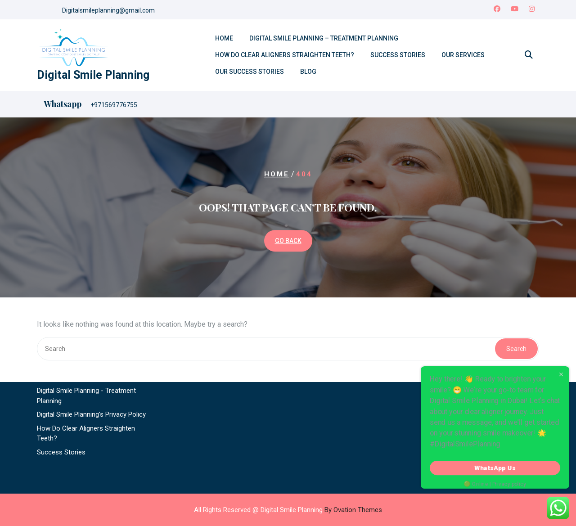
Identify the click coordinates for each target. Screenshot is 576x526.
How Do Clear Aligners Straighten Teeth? (284, 54)
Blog (308, 71)
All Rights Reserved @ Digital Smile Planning (288, 510)
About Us (50, 343)
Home (224, 38)
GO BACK (288, 240)
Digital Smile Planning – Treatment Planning (323, 38)
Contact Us (53, 357)
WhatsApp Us (495, 468)
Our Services (463, 54)
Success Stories (397, 54)
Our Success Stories (249, 71)
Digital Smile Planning (93, 74)
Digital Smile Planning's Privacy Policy (91, 395)
